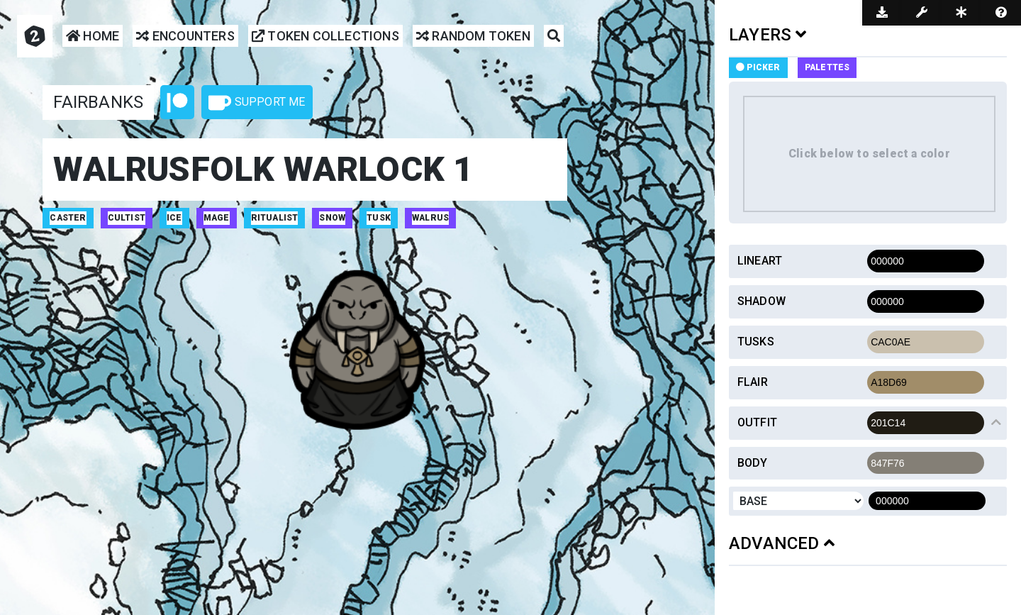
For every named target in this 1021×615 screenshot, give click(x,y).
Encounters (185, 36)
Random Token (473, 36)
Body (752, 463)
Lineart (759, 260)
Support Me (256, 103)
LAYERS (768, 35)
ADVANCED (782, 543)
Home (92, 36)
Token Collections (325, 36)
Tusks (755, 341)
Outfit (757, 422)
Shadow (761, 301)
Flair (752, 382)
